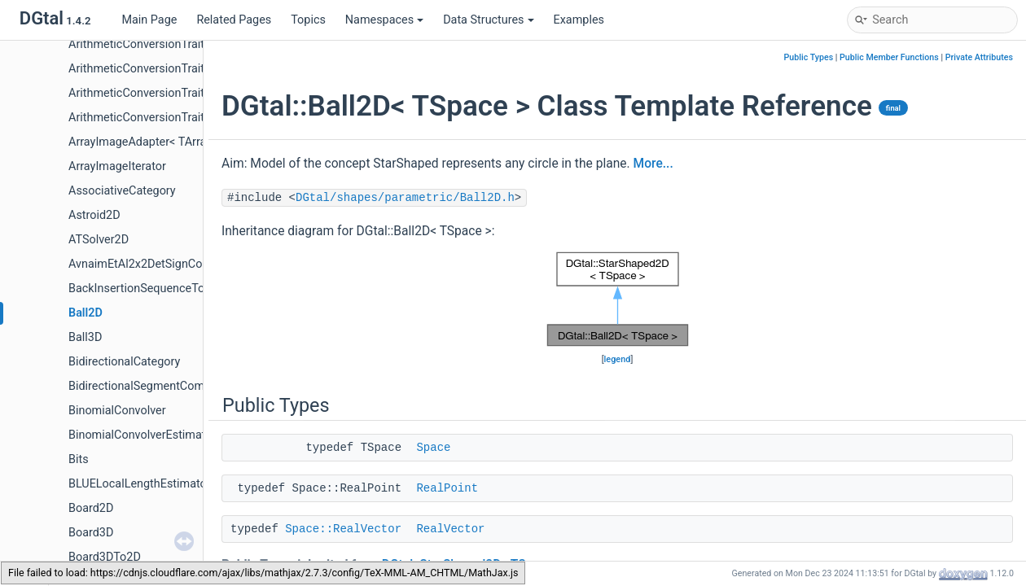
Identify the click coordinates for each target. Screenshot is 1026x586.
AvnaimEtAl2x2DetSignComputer (153, 264)
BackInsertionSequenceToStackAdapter (171, 288)
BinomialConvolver (117, 411)
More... (653, 163)
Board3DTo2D (104, 557)
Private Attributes (979, 57)
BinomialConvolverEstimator (142, 435)
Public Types (809, 57)
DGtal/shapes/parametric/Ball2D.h (405, 197)
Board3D (90, 533)
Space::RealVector (343, 529)
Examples (579, 20)
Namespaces (384, 20)
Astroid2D (94, 215)
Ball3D (85, 337)
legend (617, 359)
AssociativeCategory (122, 191)
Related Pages (233, 20)
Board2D (90, 508)
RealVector (450, 529)
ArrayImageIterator (117, 166)
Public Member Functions (889, 57)
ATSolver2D (98, 240)
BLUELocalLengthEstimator (139, 484)
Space (433, 447)
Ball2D (85, 313)
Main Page (149, 20)
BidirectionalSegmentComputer (149, 386)
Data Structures (488, 20)
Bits (78, 459)
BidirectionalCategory (124, 362)
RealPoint (447, 488)
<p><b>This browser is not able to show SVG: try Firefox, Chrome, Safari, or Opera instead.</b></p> (617, 299)
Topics (308, 20)
